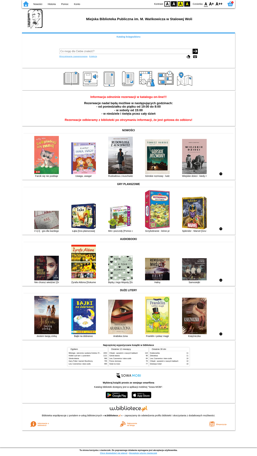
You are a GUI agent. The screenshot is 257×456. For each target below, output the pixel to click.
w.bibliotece (113, 415)
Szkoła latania (74, 358)
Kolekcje (93, 56)
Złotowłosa (154, 356)
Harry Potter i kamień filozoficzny (81, 361)
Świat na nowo (114, 364)
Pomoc (65, 4)
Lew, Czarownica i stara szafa (79, 364)
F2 (219, 3)
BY (187, 3)
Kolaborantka (155, 353)
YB (180, 3)
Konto (77, 4)
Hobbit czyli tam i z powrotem (79, 356)
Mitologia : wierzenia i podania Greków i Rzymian (87, 353)
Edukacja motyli (156, 364)
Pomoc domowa (115, 361)
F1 (211, 3)
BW (174, 3)
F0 (205, 3)
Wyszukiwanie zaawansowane (73, 56)
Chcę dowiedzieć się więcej (113, 453)
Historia (52, 4)
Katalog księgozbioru (128, 36)
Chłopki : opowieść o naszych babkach (123, 353)
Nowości (37, 4)
